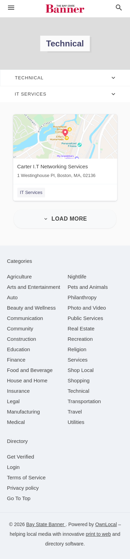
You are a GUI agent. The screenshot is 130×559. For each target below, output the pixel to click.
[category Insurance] (18, 391)
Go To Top (19, 498)
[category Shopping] (78, 380)
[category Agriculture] (19, 277)
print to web (98, 534)
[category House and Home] (27, 380)
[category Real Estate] (81, 328)
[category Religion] (77, 349)
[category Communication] (25, 318)
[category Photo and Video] (87, 308)
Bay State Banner (46, 524)
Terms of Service (26, 477)
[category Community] (20, 328)
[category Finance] (16, 360)
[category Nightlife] (77, 277)
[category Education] (18, 349)
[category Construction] (21, 339)
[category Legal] (13, 401)
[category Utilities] (76, 422)
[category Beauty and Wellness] (31, 308)
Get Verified (20, 457)
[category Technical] (78, 391)
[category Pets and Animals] (88, 287)
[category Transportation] (84, 401)
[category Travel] (75, 412)
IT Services (31, 192)
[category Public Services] (85, 318)
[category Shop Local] (81, 370)
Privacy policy (23, 488)
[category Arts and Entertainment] (33, 287)
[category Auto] (12, 297)
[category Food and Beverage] (30, 370)
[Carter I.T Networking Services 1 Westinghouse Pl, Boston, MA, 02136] (65, 148)
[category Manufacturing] (23, 412)
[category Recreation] (80, 339)
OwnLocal (106, 524)
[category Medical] (16, 422)
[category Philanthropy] (82, 297)
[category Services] (78, 360)
